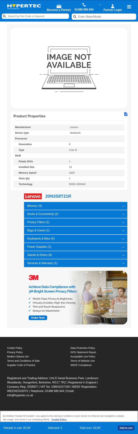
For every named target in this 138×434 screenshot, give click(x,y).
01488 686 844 (84, 9)
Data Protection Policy (82, 348)
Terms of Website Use (82, 360)
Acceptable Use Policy (82, 356)
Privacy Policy (15, 352)
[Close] (132, 416)
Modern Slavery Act (18, 356)
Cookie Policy (14, 348)
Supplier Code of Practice (21, 365)
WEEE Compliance (81, 365)
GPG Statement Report (83, 352)
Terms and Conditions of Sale (23, 360)
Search (4, 16)
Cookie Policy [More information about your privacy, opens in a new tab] (59, 419)
